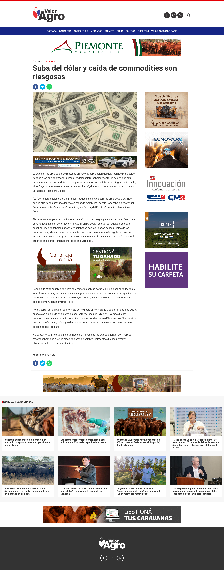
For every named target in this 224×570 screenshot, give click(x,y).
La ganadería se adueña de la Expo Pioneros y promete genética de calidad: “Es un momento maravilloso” (138, 491)
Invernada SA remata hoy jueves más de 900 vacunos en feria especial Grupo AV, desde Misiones (138, 442)
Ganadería (65, 31)
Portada (52, 31)
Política (130, 31)
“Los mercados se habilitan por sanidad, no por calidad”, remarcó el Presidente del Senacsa (83, 491)
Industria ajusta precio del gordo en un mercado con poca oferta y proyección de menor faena (27, 442)
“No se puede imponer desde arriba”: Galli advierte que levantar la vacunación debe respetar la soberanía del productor (195, 491)
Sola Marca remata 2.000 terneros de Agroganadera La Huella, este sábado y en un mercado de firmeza (27, 491)
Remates (109, 31)
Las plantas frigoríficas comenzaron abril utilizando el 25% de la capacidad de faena (83, 441)
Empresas (143, 31)
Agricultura (81, 31)
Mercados (96, 31)
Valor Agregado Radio (164, 31)
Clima (120, 31)
